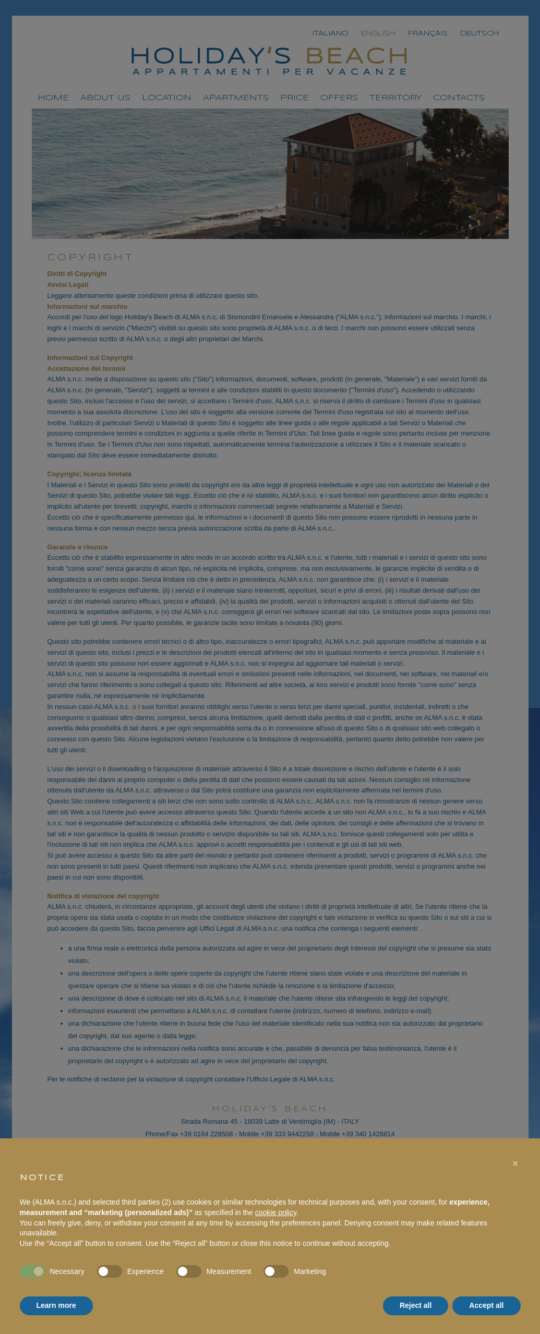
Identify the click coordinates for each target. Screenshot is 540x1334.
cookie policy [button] (275, 1212)
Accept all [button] (486, 1305)
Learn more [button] (56, 1305)
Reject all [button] (415, 1305)
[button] (515, 1163)
